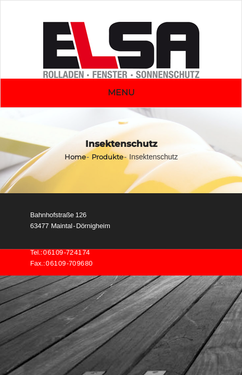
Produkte (107, 157)
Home (75, 157)
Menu (121, 92)
